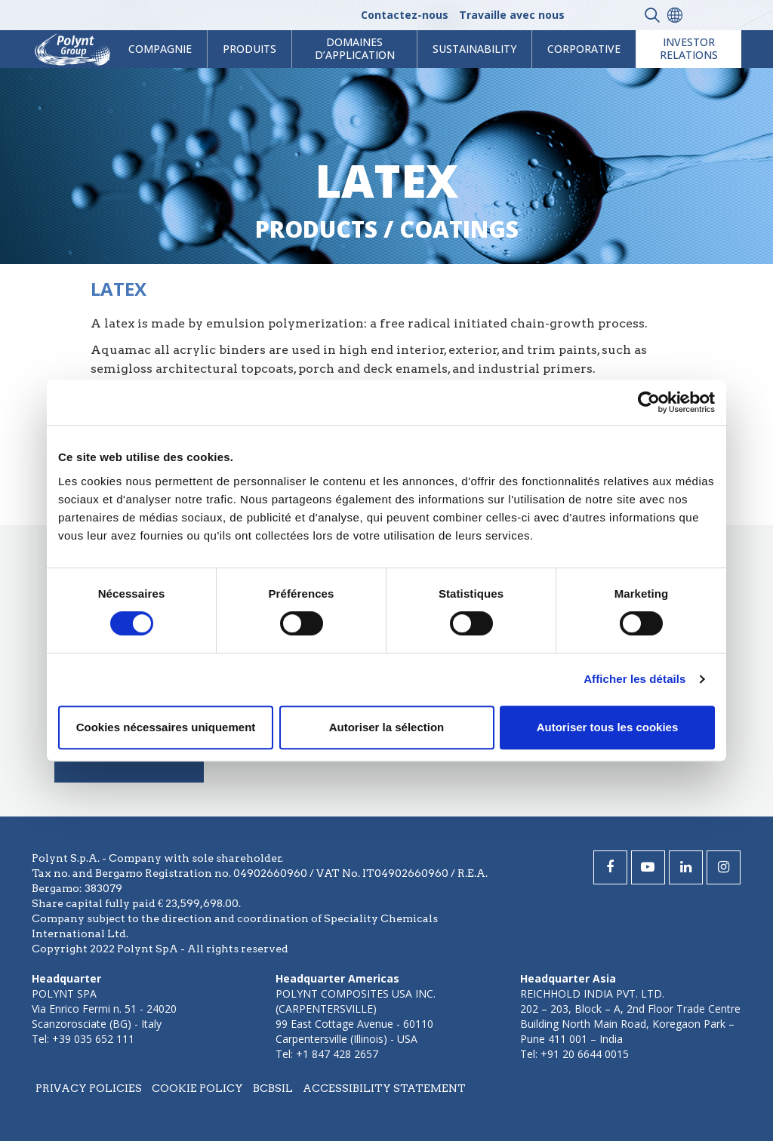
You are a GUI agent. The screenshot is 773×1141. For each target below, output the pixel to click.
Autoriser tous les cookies (608, 727)
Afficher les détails (634, 678)
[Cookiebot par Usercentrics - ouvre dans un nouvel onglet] (649, 402)
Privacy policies (88, 1088)
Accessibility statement (384, 1088)
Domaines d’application (355, 48)
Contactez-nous (404, 15)
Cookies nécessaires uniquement (166, 727)
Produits (249, 49)
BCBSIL (273, 1088)
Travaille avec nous (512, 15)
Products (316, 229)
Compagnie (160, 49)
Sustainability (474, 49)
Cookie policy (197, 1088)
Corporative (584, 49)
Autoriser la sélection (387, 727)
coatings (459, 229)
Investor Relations (689, 48)
